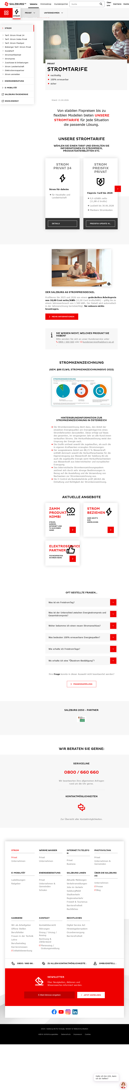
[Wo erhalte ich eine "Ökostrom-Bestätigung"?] (113, 661)
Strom (15, 850)
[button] (118, 189)
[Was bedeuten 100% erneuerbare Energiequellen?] (113, 637)
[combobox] (86, 4)
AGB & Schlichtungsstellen (48, 1034)
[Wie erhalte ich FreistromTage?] (113, 649)
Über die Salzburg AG (105, 874)
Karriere (16, 918)
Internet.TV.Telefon (78, 852)
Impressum (77, 1034)
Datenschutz (66, 1034)
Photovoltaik (102, 850)
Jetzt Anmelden (90, 995)
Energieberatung (49, 873)
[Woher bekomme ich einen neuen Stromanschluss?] (113, 626)
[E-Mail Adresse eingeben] (49, 995)
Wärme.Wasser (48, 850)
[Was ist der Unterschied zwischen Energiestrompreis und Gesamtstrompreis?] (113, 614)
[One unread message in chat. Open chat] (123, 1085)
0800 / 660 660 (66, 342)
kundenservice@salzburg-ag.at (98, 342)
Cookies (88, 1034)
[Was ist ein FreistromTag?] (113, 602)
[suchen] (101, 4)
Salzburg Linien (76, 873)
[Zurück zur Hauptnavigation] (6, 13)
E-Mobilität (18, 873)
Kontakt (44, 918)
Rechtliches (74, 918)
